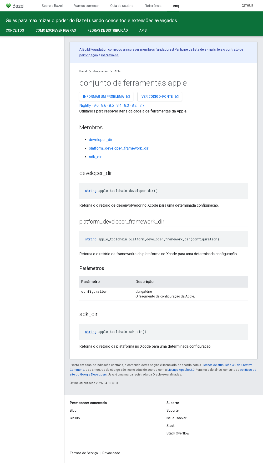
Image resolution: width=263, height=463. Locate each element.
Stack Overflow (178, 433)
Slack (171, 426)
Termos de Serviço (84, 453)
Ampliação (100, 71)
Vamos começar (86, 6)
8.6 (103, 105)
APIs (117, 71)
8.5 (111, 105)
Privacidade (111, 453)
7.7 (141, 105)
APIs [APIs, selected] (143, 30)
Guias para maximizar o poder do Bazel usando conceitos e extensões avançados (91, 20)
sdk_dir (95, 157)
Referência (153, 6)
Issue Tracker (177, 418)
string (90, 190)
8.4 (118, 105)
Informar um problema (106, 96)
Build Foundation (94, 49)
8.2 (134, 105)
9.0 (96, 105)
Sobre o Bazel (52, 6)
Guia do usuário (121, 6)
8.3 (126, 105)
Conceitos (15, 30)
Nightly (85, 105)
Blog (73, 410)
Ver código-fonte (160, 96)
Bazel (83, 71)
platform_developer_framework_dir (118, 148)
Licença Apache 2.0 (180, 369)
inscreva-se (110, 55)
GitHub (247, 6)
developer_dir (100, 139)
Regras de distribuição (107, 30)
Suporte (173, 410)
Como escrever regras (55, 30)
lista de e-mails (204, 49)
